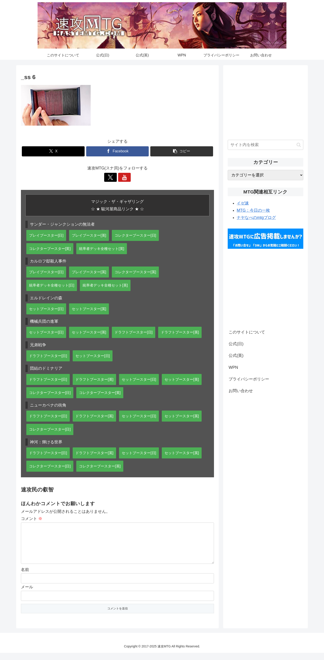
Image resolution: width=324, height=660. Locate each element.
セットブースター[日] (46, 309)
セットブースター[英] (89, 309)
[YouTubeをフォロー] (122, 177)
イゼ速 (243, 203)
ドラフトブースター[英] (180, 332)
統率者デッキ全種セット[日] (51, 285)
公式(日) (236, 344)
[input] (265, 145)
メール (27, 594)
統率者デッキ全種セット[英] (101, 249)
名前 (25, 577)
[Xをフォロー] (112, 177)
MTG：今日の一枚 (253, 210)
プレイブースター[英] (89, 235)
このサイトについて (247, 332)
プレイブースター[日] (46, 235)
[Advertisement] (265, 101)
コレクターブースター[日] (135, 235)
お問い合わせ (241, 391)
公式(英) (236, 355)
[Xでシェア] (53, 151)
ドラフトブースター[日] (134, 332)
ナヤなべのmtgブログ (256, 217)
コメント (31, 518)
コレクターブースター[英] (50, 249)
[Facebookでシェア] (117, 151)
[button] (181, 151)
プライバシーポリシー (249, 379)
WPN (233, 367)
